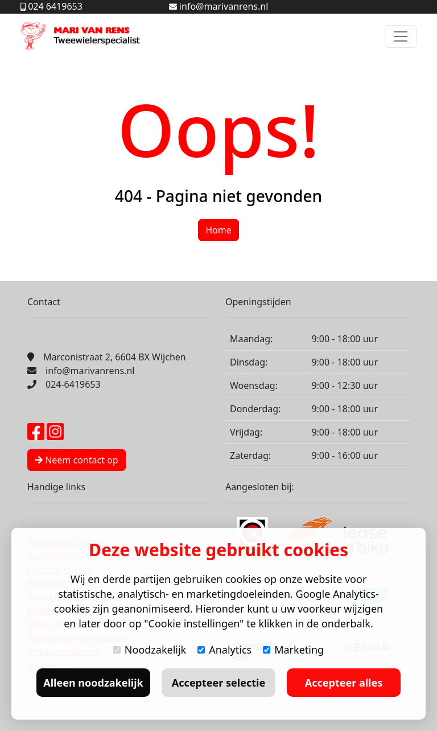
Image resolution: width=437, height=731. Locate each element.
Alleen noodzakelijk (93, 682)
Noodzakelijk (149, 649)
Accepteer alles (343, 682)
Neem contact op (76, 460)
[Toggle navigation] (401, 36)
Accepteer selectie (218, 682)
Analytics (224, 649)
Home (218, 230)
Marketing (293, 649)
